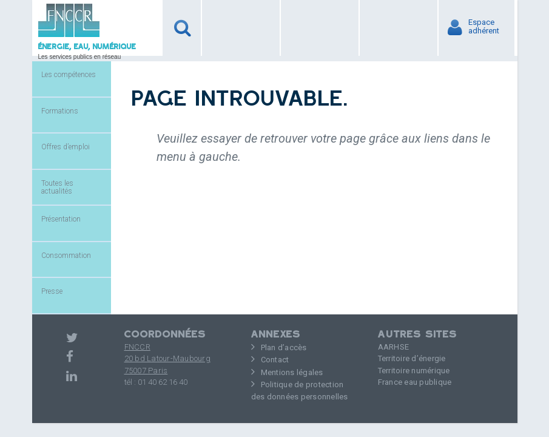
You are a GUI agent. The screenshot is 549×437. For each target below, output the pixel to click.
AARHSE (393, 346)
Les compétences (68, 74)
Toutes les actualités (57, 187)
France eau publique (415, 382)
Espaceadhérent (486, 26)
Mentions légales (292, 372)
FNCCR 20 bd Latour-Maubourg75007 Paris (167, 358)
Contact (275, 359)
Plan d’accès (284, 347)
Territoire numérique (414, 370)
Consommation (66, 255)
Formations (59, 111)
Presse (51, 291)
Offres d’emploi (65, 147)
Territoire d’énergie (412, 358)
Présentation (61, 219)
